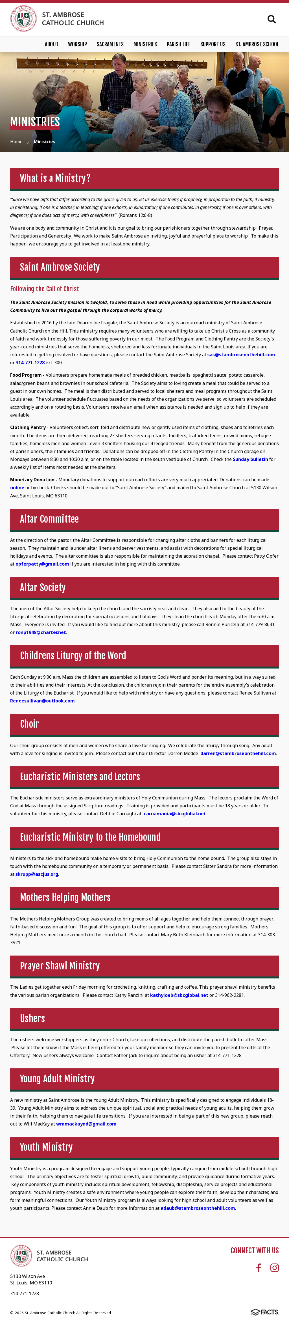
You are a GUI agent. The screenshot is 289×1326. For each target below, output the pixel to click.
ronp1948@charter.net (41, 632)
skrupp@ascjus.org (37, 874)
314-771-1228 (30, 362)
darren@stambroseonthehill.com (238, 753)
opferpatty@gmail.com (42, 564)
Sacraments (110, 44)
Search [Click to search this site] (272, 19)
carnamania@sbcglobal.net (175, 813)
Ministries (145, 44)
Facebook (258, 1268)
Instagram (274, 1268)
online (17, 487)
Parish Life (179, 44)
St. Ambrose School (257, 44)
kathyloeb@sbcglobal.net (179, 995)
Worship (77, 44)
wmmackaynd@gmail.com (86, 1124)
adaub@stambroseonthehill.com (198, 1208)
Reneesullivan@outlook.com (42, 701)
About (51, 44)
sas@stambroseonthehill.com (241, 355)
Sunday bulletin (250, 459)
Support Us (213, 44)
